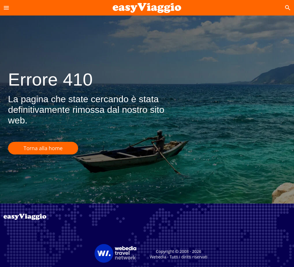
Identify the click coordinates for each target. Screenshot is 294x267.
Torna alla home (43, 148)
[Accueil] (147, 7)
